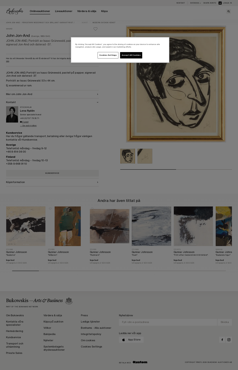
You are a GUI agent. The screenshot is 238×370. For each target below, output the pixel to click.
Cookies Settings (108, 55)
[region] (120, 50)
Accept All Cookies (131, 55)
